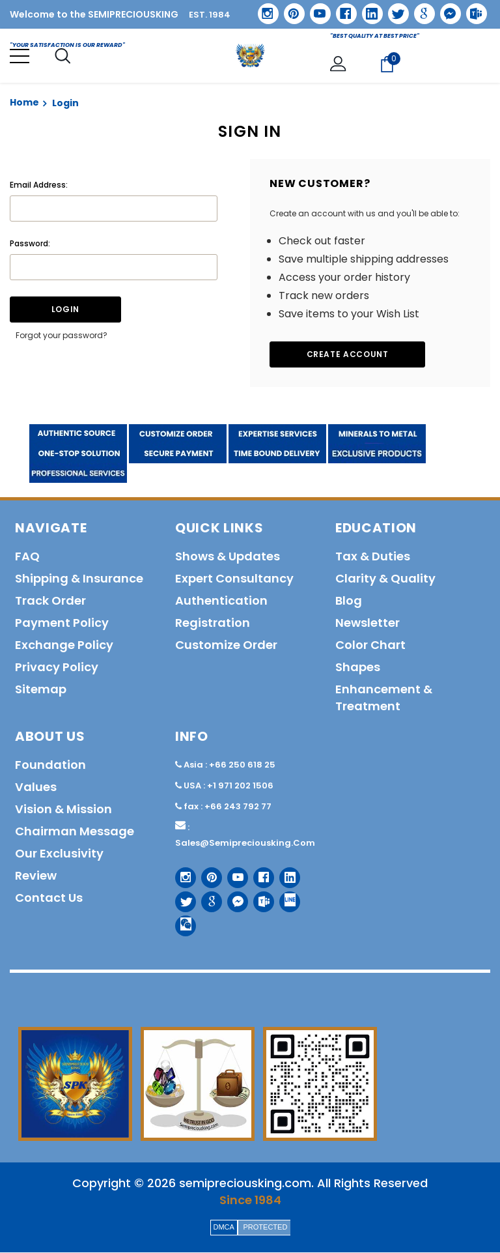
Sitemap (40, 690)
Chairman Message (74, 832)
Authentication (221, 601)
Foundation (50, 765)
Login (65, 103)
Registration (212, 623)
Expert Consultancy (234, 579)
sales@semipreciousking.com (245, 843)
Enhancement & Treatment (383, 698)
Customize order (226, 645)
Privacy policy (56, 667)
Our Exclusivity (59, 854)
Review (36, 876)
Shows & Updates (227, 557)
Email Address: (39, 185)
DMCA (224, 1227)
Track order (50, 601)
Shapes (357, 667)
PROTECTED (265, 1227)
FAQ (27, 557)
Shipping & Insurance (79, 579)
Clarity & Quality (385, 579)
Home (24, 102)
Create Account (348, 354)
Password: (30, 244)
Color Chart (370, 645)
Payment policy (62, 623)
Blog (348, 601)
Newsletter (367, 623)
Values (36, 787)
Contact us (49, 898)
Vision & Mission (63, 809)
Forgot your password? (61, 335)
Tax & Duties (372, 557)
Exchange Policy (64, 645)
